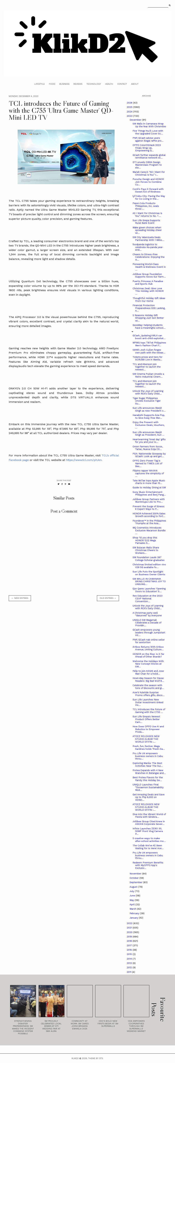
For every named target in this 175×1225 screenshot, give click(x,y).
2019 (130, 936)
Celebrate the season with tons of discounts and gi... (148, 686)
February (135, 913)
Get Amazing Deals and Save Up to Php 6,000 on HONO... (149, 797)
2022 (130, 923)
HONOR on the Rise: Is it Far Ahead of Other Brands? (148, 655)
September (136, 882)
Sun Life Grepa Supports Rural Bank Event (146, 221)
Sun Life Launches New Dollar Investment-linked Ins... (148, 702)
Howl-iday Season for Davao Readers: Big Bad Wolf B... (148, 679)
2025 (130, 107)
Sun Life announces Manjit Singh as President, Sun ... (148, 433)
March (133, 909)
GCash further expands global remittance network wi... (149, 156)
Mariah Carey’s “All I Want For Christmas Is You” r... (149, 173)
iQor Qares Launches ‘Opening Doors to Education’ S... (149, 590)
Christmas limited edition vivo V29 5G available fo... (149, 566)
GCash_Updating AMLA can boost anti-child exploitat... (149, 337)
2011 (129, 972)
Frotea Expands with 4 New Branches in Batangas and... (149, 771)
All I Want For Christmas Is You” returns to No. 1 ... (147, 214)
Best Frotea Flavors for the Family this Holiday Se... (148, 779)
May (132, 900)
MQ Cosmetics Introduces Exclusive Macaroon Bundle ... (149, 530)
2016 (130, 950)
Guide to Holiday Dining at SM (149, 487)
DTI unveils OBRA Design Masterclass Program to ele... (147, 165)
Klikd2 (75, 1058)
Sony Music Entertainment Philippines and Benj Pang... (149, 493)
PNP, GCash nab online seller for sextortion (149, 641)
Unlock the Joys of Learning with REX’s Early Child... (148, 392)
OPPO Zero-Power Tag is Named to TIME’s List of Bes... (147, 463)
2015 (130, 954)
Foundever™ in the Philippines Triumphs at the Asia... (149, 522)
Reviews (78, 84)
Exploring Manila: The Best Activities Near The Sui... (148, 764)
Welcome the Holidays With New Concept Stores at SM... (148, 664)
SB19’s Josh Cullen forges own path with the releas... (149, 351)
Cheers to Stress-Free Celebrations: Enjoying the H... (149, 257)
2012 (130, 967)
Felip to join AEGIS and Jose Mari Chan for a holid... (148, 672)
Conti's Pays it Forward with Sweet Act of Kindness (148, 190)
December (136, 120)
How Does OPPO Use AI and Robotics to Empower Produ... (148, 729)
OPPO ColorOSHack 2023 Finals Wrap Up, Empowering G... (147, 148)
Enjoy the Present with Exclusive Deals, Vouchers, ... (149, 425)
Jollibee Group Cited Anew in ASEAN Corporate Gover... (149, 823)
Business (64, 84)
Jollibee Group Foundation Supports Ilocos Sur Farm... (149, 275)
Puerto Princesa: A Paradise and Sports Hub (148, 282)
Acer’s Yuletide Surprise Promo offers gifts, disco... (149, 694)
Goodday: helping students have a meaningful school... (149, 326)
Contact (122, 84)
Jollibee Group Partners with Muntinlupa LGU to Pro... (149, 500)
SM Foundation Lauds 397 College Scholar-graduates (149, 558)
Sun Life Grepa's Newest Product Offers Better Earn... (146, 719)
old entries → (108, 598)
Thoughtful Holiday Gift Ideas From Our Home (149, 299)
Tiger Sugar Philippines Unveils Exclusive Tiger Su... (147, 401)
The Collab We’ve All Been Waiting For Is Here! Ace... (148, 847)
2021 (130, 927)
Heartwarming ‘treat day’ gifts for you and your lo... (149, 440)
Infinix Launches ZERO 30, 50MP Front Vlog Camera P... (148, 831)
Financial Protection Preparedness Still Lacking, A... (149, 308)
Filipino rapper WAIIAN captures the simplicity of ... (148, 473)
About (134, 84)
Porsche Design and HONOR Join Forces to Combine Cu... (148, 182)
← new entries (20, 598)
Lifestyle (39, 84)
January (134, 917)
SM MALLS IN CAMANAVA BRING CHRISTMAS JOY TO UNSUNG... (149, 582)
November (136, 873)
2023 (130, 116)
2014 (130, 958)
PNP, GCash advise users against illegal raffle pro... (148, 139)
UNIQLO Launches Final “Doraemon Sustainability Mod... (148, 787)
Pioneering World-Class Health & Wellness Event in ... (149, 267)
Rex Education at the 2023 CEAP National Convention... (147, 598)
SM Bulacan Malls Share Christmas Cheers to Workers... (146, 550)
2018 (130, 941)
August (134, 887)
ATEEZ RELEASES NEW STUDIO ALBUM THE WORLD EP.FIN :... (146, 739)
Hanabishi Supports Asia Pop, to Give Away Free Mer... (149, 416)
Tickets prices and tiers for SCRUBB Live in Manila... (147, 358)
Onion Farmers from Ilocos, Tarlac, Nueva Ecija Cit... (148, 448)
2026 (130, 102)
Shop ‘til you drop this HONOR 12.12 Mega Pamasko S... (145, 540)
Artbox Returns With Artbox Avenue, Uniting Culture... (148, 648)
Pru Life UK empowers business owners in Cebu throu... (148, 756)
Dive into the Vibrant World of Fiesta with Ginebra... (149, 815)
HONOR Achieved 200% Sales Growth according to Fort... (149, 515)
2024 (130, 111)
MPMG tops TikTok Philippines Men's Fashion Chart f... (149, 344)
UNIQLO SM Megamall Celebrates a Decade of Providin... (147, 623)
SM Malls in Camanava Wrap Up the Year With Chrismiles (149, 125)
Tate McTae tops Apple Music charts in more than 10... (149, 482)
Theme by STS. (95, 1058)
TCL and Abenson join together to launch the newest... (147, 367)
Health (109, 84)
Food (52, 84)
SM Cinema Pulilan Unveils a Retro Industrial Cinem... (148, 375)
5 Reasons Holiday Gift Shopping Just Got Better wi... (148, 318)
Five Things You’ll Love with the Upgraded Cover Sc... (148, 132)
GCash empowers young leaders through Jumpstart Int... (149, 632)
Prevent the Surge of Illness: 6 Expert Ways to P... (149, 507)
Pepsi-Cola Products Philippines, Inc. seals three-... (146, 206)
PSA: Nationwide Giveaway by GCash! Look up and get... (149, 455)
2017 (130, 945)
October (134, 878)
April (132, 904)
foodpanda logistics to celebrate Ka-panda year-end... (148, 247)
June (133, 895)
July (132, 891)
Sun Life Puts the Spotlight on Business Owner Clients (149, 573)
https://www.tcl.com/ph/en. (84, 460)
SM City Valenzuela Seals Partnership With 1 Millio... (148, 238)
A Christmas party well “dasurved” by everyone (147, 614)
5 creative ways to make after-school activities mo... (149, 839)
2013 (130, 963)
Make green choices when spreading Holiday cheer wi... (147, 230)
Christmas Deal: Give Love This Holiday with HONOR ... (148, 291)
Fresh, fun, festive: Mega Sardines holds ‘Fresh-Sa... (149, 747)
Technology (93, 84)
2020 (130, 932)
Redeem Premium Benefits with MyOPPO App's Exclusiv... (148, 865)
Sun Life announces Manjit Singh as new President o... (149, 409)
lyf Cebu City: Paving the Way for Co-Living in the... (149, 197)
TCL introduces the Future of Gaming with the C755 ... (149, 710)
